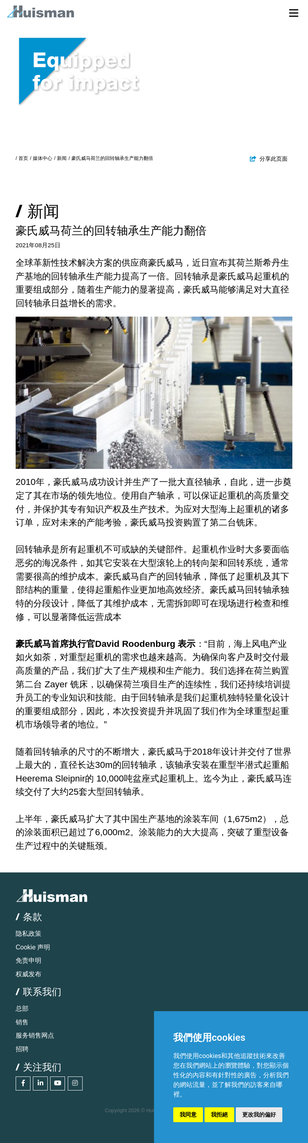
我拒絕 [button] (219, 1114)
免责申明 (28, 960)
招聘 (22, 1049)
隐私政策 (28, 933)
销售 (22, 1022)
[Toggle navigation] (294, 12)
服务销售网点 (35, 1035)
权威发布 (28, 974)
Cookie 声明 (33, 947)
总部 (22, 1008)
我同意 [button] (188, 1114)
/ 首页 (22, 158)
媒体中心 (42, 158)
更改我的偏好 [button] (259, 1114)
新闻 (62, 158)
